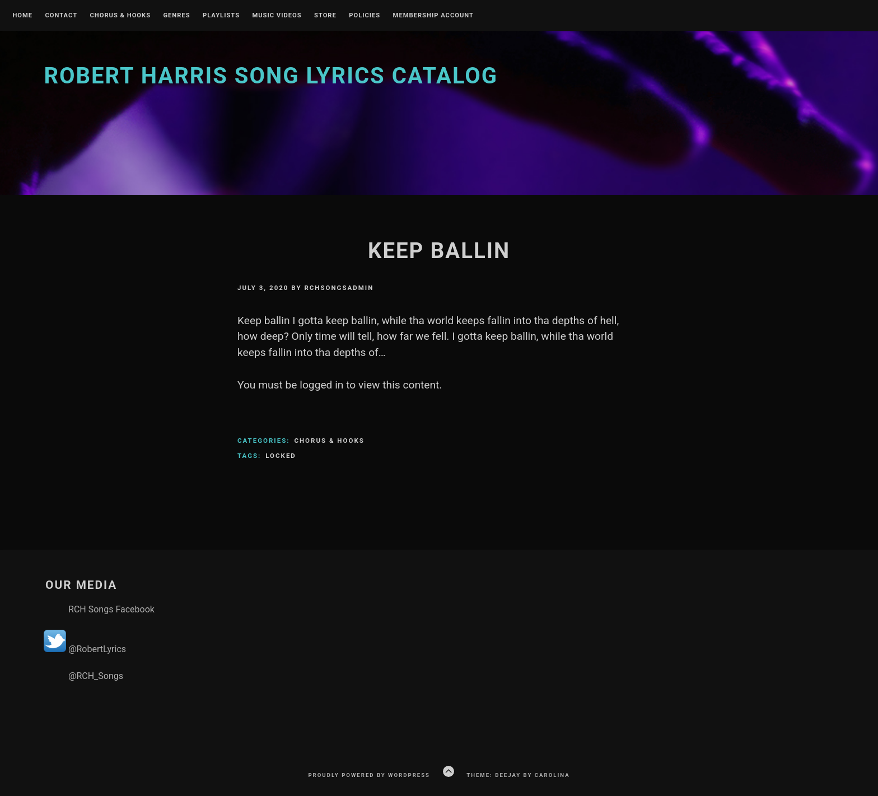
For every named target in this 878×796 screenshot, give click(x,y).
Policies (364, 15)
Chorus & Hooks (120, 15)
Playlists (221, 15)
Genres (176, 15)
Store (325, 15)
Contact (61, 15)
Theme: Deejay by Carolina (517, 775)
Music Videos (276, 15)
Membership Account (433, 15)
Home (22, 15)
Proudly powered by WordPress (369, 775)
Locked (280, 456)
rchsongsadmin (338, 288)
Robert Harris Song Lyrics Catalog (271, 76)
